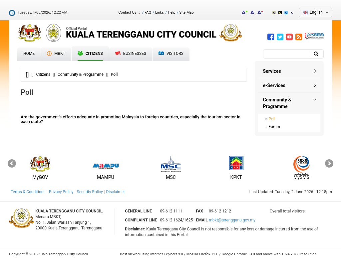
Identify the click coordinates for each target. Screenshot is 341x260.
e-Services (274, 85)
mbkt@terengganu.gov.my (232, 220)
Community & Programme (81, 74)
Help (171, 12)
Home (29, 53)
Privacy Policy (61, 192)
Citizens (90, 53)
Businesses (130, 53)
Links (159, 12)
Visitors (171, 53)
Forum (274, 126)
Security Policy (90, 192)
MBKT (56, 53)
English (316, 12)
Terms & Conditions (28, 192)
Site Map (186, 12)
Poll (272, 119)
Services (272, 71)
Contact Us (129, 12)
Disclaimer (115, 192)
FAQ (148, 12)
